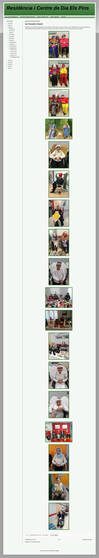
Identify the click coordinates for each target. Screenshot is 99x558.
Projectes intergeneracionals (27, 16)
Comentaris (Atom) (36, 541)
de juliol (11, 38)
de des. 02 (12, 49)
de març (11, 30)
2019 (9, 27)
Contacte (63, 16)
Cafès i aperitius (54, 16)
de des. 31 (12, 55)
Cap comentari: (45, 535)
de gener (11, 28)
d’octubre (11, 44)
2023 (9, 66)
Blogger (57, 550)
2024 (9, 68)
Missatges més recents (31, 539)
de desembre (12, 48)
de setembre (12, 42)
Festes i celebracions (42, 16)
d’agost (11, 40)
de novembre (12, 46)
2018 (9, 25)
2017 (9, 23)
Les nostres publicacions (11, 16)
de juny (11, 36)
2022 (9, 64)
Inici (59, 539)
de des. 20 (12, 51)
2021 (9, 62)
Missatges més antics (87, 539)
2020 (9, 60)
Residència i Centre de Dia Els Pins (48, 8)
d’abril (10, 32)
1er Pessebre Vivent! (34, 24)
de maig (11, 34)
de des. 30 (12, 53)
